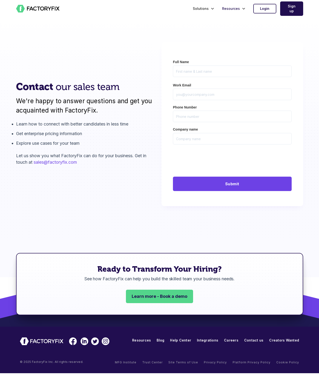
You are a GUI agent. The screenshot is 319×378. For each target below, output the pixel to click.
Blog (160, 340)
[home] (38, 8)
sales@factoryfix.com (55, 162)
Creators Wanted (284, 340)
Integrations (207, 340)
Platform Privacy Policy (252, 362)
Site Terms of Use (183, 362)
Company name (185, 129)
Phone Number (185, 107)
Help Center (180, 340)
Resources (141, 340)
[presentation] (209, 159)
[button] (202, 8)
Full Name (181, 62)
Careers (231, 340)
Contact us (254, 340)
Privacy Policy (215, 362)
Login (264, 8)
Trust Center (152, 362)
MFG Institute (125, 362)
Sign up (291, 8)
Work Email (182, 85)
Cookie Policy (287, 362)
